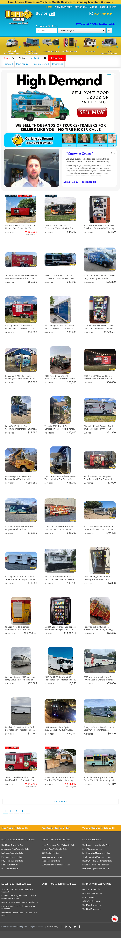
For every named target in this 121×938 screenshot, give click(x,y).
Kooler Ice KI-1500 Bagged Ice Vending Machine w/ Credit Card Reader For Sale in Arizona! (20, 379)
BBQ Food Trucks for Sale (12, 861)
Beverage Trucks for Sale (11, 857)
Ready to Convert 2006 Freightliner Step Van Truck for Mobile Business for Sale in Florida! (100, 730)
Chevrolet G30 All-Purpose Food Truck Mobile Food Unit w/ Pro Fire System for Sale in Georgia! (60, 529)
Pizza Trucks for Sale (10, 864)
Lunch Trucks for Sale (10, 868)
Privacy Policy (52, 926)
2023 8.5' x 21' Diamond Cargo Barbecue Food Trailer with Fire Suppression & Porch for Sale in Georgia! (98, 380)
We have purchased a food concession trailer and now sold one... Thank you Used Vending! (88, 160)
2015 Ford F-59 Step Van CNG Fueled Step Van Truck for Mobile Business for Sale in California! (60, 680)
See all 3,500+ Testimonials (79, 181)
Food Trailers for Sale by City (56, 828)
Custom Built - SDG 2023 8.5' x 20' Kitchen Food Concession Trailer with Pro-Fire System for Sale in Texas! (20, 229)
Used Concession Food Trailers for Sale (58, 845)
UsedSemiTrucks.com (91, 909)
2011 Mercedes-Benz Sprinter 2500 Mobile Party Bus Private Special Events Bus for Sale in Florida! (58, 731)
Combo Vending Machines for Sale (96, 857)
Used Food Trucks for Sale (12, 845)
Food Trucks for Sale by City (14, 828)
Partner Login (88, 897)
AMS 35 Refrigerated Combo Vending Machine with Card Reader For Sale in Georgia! (97, 579)
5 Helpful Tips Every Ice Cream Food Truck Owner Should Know (19, 897)
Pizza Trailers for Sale (51, 861)
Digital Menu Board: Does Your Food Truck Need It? (19, 913)
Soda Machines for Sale (92, 849)
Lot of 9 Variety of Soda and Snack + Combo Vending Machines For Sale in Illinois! (60, 630)
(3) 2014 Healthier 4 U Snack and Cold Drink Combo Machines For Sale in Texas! (99, 328)
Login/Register (108, 7)
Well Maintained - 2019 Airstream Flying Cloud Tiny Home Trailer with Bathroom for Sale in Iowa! (20, 680)
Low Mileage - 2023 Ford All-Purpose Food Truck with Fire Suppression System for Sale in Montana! (19, 480)
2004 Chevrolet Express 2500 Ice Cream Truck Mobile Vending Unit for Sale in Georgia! (99, 780)
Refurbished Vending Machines (95, 864)
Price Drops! (56, 58)
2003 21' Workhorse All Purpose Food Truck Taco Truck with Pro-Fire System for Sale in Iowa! (19, 780)
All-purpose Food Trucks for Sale (15, 849)
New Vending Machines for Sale (95, 868)
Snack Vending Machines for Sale (96, 853)
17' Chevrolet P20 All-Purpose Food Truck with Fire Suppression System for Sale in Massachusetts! (99, 479)
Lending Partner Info (91, 889)
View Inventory (63, 7)
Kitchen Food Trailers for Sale (54, 849)
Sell (52, 13)
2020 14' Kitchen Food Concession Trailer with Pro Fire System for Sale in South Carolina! (60, 479)
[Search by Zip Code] (109, 30)
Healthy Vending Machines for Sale (97, 861)
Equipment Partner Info (92, 893)
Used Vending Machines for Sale (96, 845)
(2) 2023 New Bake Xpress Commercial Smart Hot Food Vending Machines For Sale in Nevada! (18, 631)
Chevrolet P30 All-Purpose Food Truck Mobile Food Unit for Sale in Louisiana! (99, 429)
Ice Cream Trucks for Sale (12, 853)
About (93, 7)
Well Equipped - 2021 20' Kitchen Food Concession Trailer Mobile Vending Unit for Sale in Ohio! (59, 328)
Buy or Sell (81, 7)
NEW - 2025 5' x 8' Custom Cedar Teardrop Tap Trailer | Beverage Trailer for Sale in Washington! (59, 780)
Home (49, 7)
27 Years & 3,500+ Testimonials (95, 24)
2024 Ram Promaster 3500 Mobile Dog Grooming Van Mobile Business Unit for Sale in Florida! (99, 278)
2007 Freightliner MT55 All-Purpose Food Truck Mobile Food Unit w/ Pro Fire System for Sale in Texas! (60, 380)
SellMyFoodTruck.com (91, 901)
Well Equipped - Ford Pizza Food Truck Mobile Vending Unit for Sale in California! (21, 579)
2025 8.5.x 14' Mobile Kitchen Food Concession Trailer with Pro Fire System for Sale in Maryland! (21, 278)
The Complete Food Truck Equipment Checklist (17, 890)
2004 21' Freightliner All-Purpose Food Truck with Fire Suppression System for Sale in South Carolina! (60, 579)
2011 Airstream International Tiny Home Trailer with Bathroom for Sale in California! (99, 529)
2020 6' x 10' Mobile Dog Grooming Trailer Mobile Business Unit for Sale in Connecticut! (20, 429)
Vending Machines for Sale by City (98, 828)
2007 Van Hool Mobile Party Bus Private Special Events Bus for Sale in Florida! (99, 680)
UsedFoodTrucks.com (91, 905)
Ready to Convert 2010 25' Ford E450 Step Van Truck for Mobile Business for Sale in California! (19, 730)
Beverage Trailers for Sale (52, 857)
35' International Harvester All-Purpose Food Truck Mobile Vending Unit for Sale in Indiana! (19, 529)
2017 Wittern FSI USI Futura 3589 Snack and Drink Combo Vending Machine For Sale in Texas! (99, 228)
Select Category (82, 30)
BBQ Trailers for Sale (50, 853)
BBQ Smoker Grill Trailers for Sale (56, 864)
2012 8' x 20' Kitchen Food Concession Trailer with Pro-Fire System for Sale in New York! (59, 228)
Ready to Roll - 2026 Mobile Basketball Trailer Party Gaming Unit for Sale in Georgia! (98, 630)
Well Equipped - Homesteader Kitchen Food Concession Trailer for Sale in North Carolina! (19, 328)
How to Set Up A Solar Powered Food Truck (19, 902)
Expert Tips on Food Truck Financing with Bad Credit (18, 907)
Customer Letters (80, 153)
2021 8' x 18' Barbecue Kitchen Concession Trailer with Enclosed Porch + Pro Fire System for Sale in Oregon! (60, 279)
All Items (23, 57)
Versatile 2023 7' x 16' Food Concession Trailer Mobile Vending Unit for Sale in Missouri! (60, 429)
